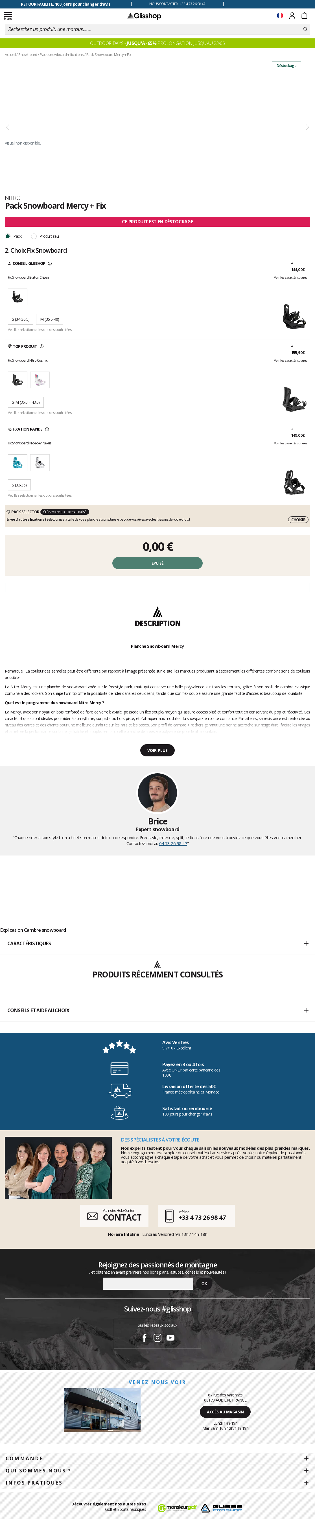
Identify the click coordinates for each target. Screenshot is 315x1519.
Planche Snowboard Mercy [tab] (157, 646)
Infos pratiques (34, 1482)
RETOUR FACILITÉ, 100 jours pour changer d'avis (65, 4)
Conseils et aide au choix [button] (157, 1010)
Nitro (12, 198)
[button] (157, 944)
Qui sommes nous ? (38, 1470)
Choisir (298, 519)
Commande (24, 1458)
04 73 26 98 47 (173, 843)
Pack (17, 236)
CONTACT (122, 1217)
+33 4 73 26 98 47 (202, 1217)
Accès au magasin (225, 1412)
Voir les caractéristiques (290, 278)
